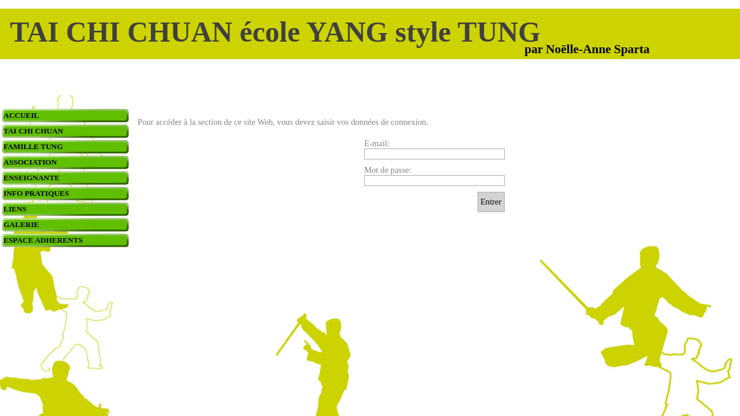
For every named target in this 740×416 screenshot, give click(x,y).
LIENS (15, 209)
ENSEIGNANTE (31, 177)
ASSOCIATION (30, 162)
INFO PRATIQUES (36, 193)
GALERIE (21, 224)
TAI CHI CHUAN (33, 131)
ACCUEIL (21, 115)
